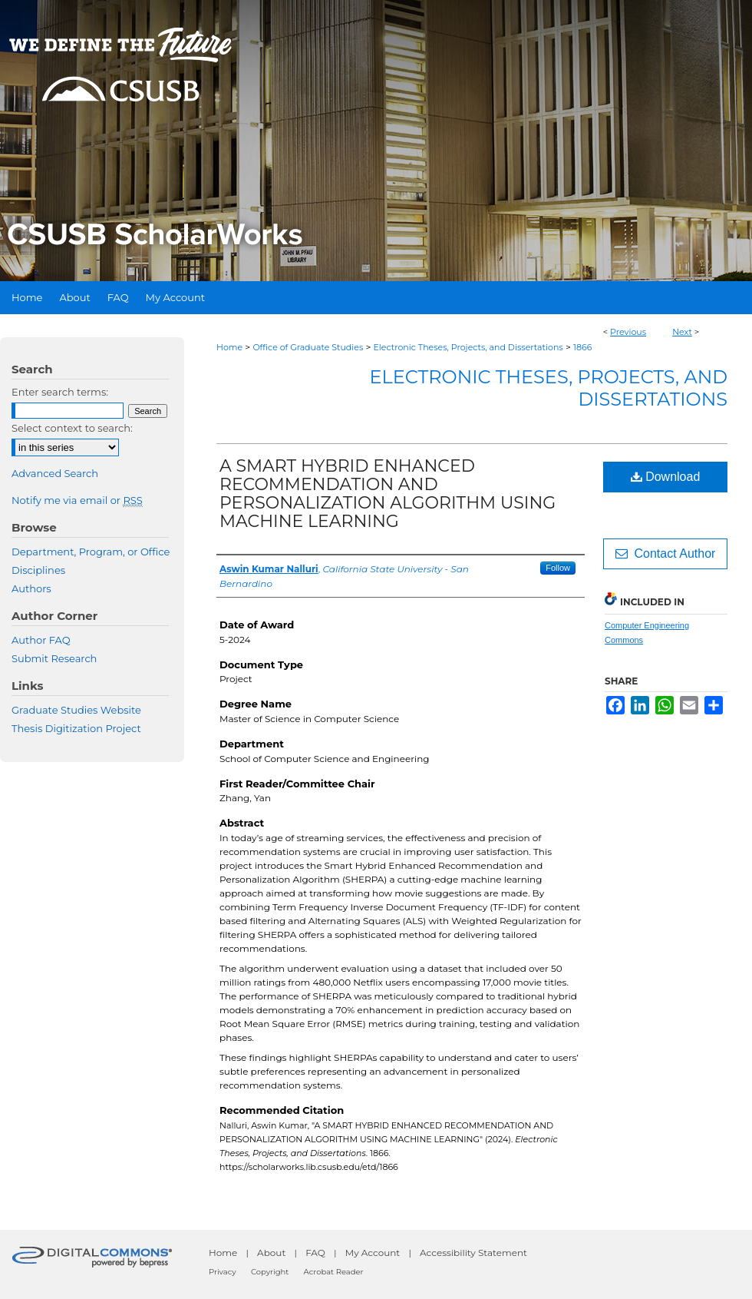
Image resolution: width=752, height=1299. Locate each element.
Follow (558, 567)
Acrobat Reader (334, 1272)
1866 (582, 347)
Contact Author (665, 553)
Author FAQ (41, 640)
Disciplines (38, 570)
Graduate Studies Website (76, 710)
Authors (31, 588)
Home (229, 347)
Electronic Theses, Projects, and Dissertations (468, 347)
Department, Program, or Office (91, 551)
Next (682, 331)
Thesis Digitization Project (76, 728)
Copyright (270, 1272)
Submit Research (54, 658)
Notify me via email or (77, 500)
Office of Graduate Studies (307, 347)
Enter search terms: (60, 392)
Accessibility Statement (473, 1252)
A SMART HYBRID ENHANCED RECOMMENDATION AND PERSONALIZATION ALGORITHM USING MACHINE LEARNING (387, 494)
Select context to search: (72, 428)
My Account (373, 1252)
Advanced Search (55, 473)
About (271, 1252)
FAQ (315, 1252)
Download (666, 476)
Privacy (222, 1272)
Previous (628, 331)
